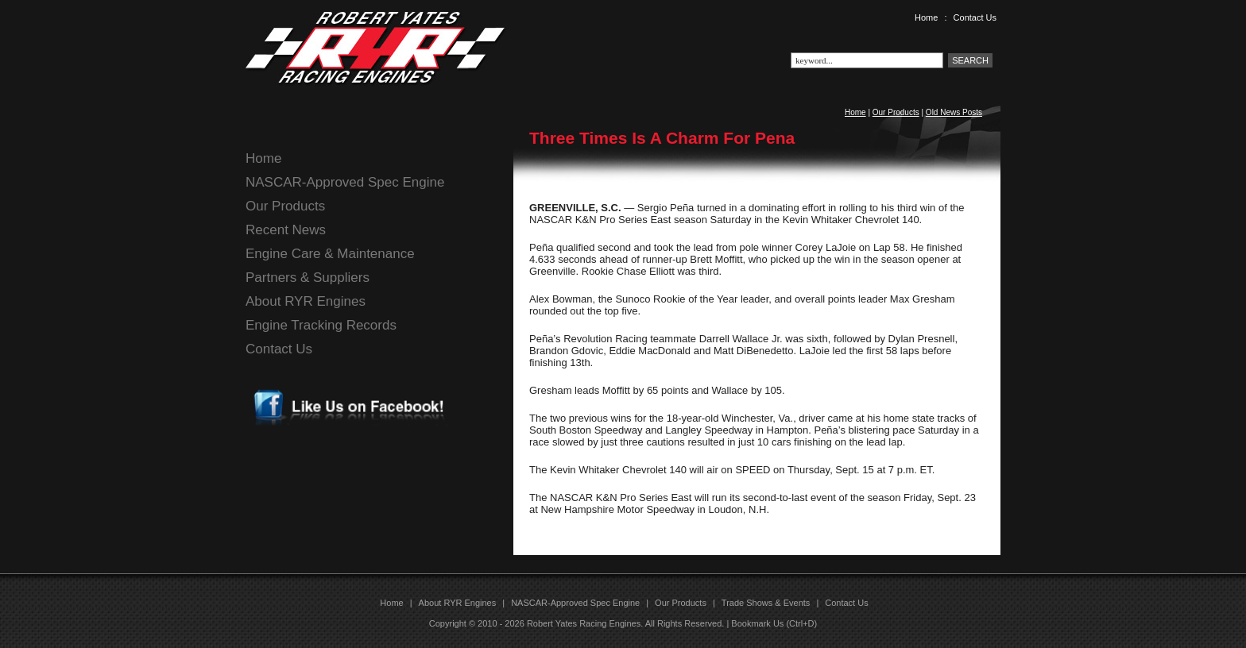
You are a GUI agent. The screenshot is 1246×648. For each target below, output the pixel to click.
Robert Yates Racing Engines (583, 623)
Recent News (286, 229)
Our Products (896, 112)
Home (926, 17)
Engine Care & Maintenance (330, 253)
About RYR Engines (306, 301)
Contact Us (975, 17)
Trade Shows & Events (766, 603)
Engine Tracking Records (321, 325)
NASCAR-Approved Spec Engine (345, 182)
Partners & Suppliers (308, 277)
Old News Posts (954, 112)
